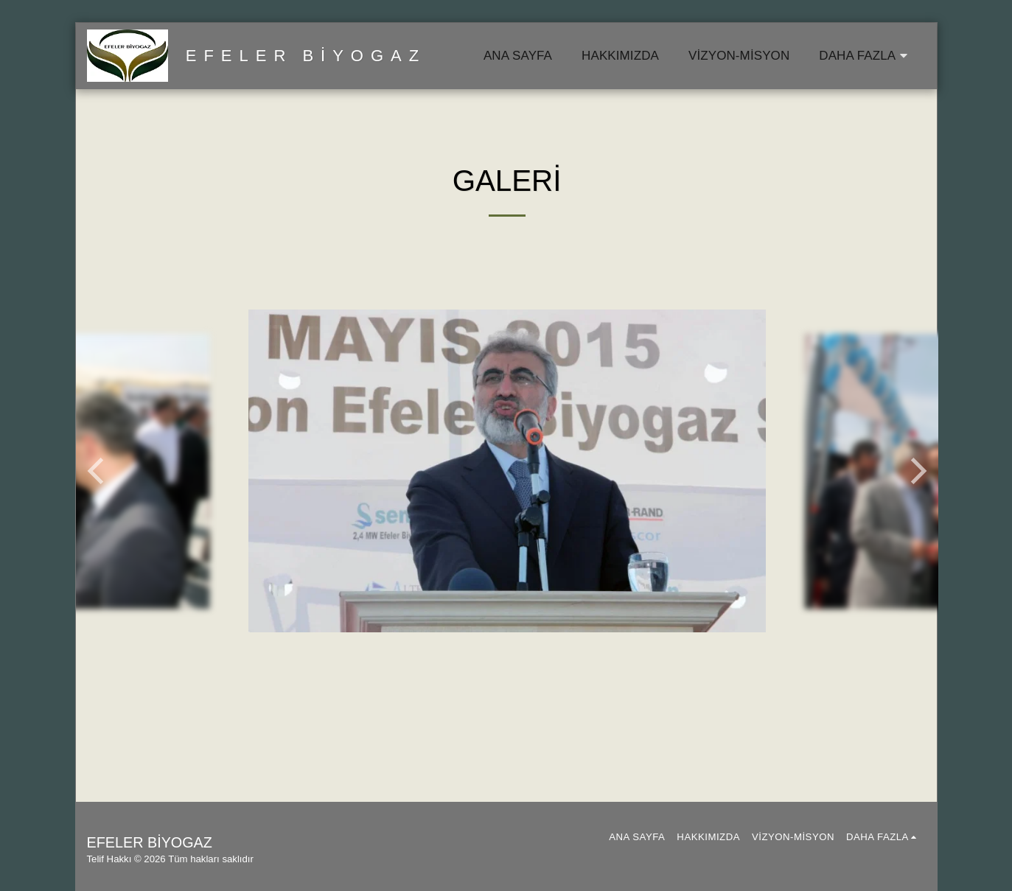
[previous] (98, 471)
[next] (916, 471)
